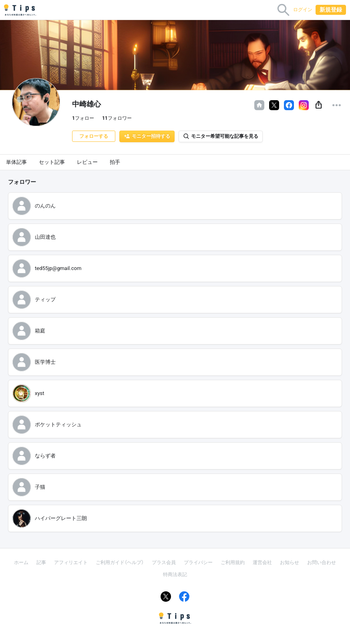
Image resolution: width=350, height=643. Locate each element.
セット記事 (52, 162)
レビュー (87, 162)
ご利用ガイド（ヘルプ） (120, 562)
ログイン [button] (302, 9)
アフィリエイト (71, 562)
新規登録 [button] (331, 9)
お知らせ (289, 562)
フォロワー (117, 118)
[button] (319, 105)
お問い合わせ (321, 562)
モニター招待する (147, 136)
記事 (41, 562)
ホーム (21, 562)
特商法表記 (175, 574)
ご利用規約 (233, 562)
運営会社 (262, 562)
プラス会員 (164, 562)
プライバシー (198, 562)
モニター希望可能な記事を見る (220, 136)
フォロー (83, 118)
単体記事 (16, 162)
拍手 (115, 162)
